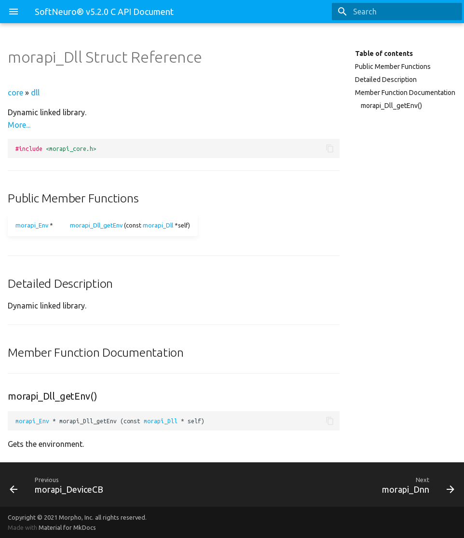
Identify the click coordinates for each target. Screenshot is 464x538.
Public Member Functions (393, 66)
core (15, 92)
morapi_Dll (158, 225)
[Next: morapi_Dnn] (347, 484)
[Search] (405, 11)
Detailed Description (386, 79)
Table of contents (384, 53)
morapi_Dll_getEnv (96, 225)
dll (35, 92)
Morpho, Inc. (76, 517)
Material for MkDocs (67, 527)
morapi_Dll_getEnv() (391, 105)
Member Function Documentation (405, 92)
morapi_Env (31, 225)
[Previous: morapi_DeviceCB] (117, 484)
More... (19, 125)
